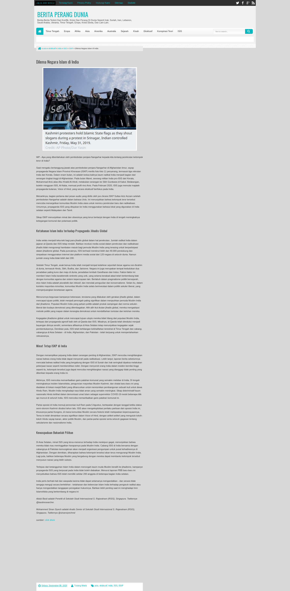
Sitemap (119, 3)
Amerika (98, 31)
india (110, 586)
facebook (242, 3)
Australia (111, 31)
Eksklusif (148, 31)
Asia (87, 31)
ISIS (180, 31)
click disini (50, 520)
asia (96, 586)
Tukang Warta (80, 586)
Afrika (77, 31)
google (248, 3)
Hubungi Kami (103, 3)
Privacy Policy (84, 3)
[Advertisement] (83, 56)
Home (39, 31)
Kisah (136, 31)
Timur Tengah (52, 31)
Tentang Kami (65, 3)
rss (253, 3)
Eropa (67, 31)
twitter (237, 3)
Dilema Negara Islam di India (57, 62)
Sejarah (124, 31)
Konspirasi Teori (165, 31)
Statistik (132, 3)
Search (249, 31)
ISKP (121, 586)
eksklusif (103, 586)
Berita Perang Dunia (62, 14)
